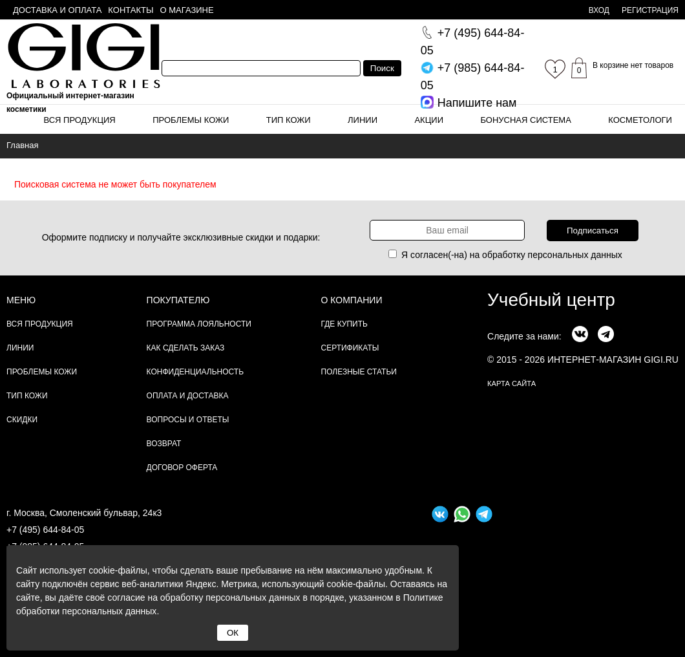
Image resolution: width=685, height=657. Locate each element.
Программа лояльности (199, 323)
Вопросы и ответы (188, 419)
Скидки (21, 419)
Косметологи (640, 120)
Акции (428, 120)
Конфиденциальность (195, 371)
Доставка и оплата (57, 10)
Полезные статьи (359, 371)
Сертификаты (350, 347)
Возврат (164, 443)
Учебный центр (551, 300)
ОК (232, 633)
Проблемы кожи (191, 120)
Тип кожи (288, 120)
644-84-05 (473, 42)
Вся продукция (79, 120)
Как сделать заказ (186, 347)
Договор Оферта (182, 467)
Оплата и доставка (188, 395)
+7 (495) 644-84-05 (45, 529)
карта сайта (511, 383)
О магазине (187, 10)
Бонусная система (525, 120)
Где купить (344, 323)
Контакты (130, 10)
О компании (352, 300)
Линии (362, 120)
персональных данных (575, 255)
